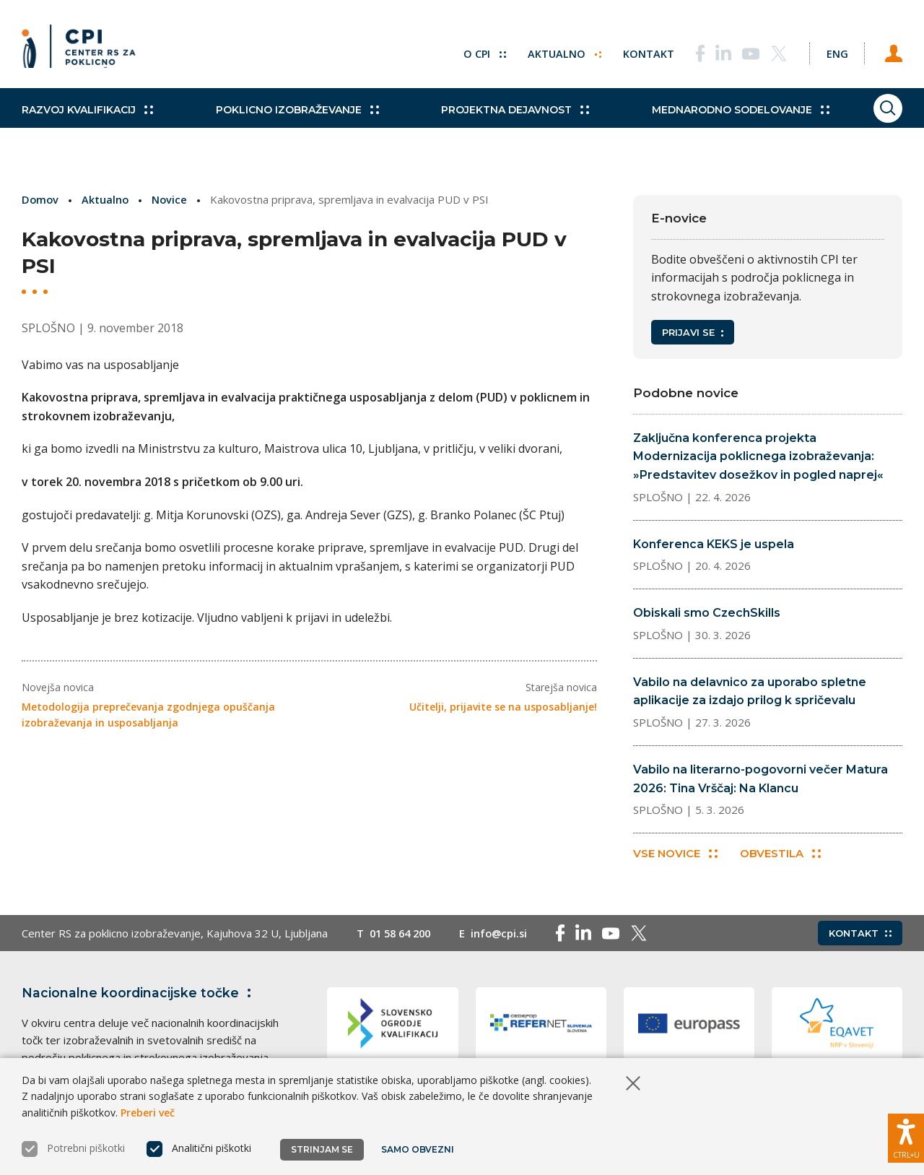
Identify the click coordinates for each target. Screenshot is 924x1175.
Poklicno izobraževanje (285, 122)
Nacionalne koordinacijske (139, 994)
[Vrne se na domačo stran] (84, 50)
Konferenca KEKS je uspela (713, 544)
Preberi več (148, 1112)
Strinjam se (322, 1149)
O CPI (471, 50)
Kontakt (636, 50)
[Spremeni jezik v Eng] (830, 50)
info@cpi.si (506, 934)
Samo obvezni (418, 1149)
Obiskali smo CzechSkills (706, 613)
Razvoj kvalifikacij (87, 122)
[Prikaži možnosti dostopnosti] (906, 1135)
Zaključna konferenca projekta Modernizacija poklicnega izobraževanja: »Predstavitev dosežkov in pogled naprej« (758, 456)
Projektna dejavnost (492, 122)
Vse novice (675, 855)
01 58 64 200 (403, 934)
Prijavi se (692, 332)
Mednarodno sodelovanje (705, 122)
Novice (172, 199)
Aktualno (552, 50)
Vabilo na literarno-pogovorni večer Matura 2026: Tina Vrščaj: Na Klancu (760, 779)
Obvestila (782, 855)
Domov (41, 199)
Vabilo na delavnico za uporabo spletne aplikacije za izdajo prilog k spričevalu (749, 691)
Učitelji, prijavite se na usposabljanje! (503, 707)
